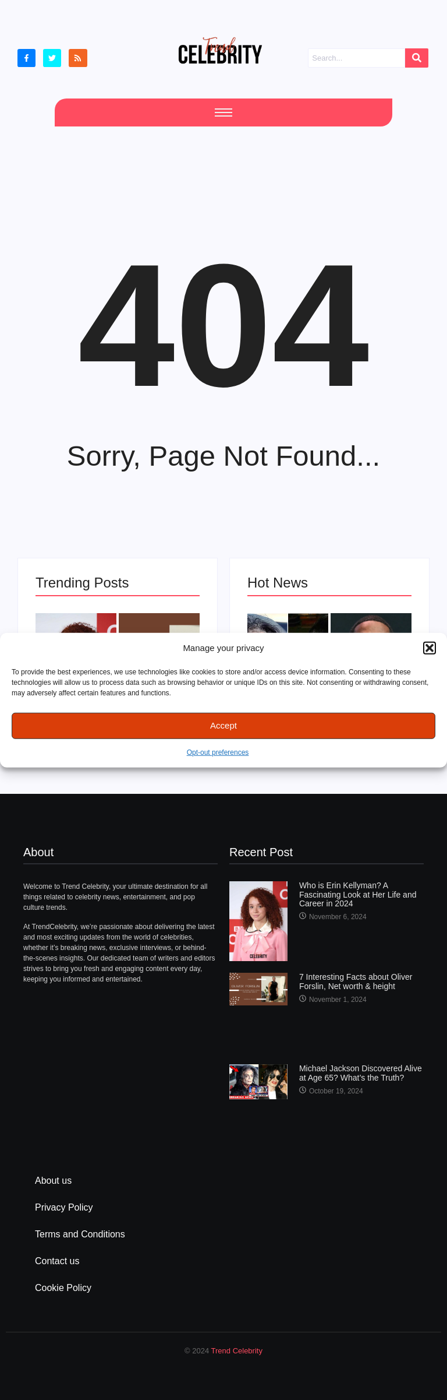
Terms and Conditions (80, 1234)
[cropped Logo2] (220, 50)
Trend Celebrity (236, 1350)
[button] (429, 648)
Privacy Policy (64, 1207)
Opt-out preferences (218, 752)
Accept (223, 725)
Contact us (57, 1261)
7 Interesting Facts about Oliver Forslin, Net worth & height (356, 981)
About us (53, 1181)
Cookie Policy (63, 1288)
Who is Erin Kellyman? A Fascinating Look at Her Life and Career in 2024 (358, 894)
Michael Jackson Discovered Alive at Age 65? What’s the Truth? (360, 1073)
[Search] (356, 58)
